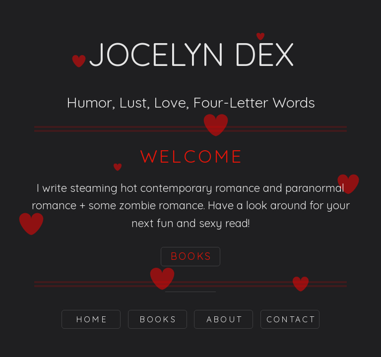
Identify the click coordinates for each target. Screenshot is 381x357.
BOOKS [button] (191, 256)
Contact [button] (291, 319)
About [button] (224, 319)
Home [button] (92, 319)
